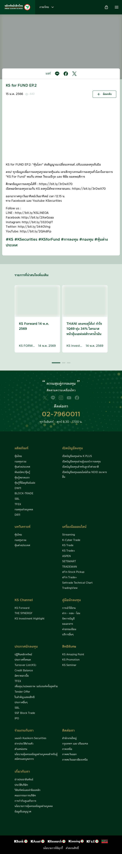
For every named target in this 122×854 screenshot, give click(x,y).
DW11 (18, 488)
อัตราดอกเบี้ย (22, 676)
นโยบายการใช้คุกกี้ (53, 848)
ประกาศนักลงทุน (26, 646)
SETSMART (69, 561)
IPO (17, 718)
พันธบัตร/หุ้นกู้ (22, 472)
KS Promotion (70, 660)
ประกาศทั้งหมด (23, 660)
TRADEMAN (69, 567)
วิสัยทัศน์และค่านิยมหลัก (28, 790)
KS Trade (67, 545)
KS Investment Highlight (30, 619)
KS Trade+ (68, 551)
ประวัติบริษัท (21, 785)
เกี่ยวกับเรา (22, 771)
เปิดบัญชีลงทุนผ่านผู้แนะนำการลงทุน (81, 461)
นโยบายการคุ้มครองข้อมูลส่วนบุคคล (34, 806)
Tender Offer (22, 692)
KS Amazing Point (73, 654)
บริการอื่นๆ (68, 634)
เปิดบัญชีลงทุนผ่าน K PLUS (77, 456)
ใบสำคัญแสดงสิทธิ (25, 697)
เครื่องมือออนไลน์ (74, 527)
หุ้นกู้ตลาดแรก (22, 478)
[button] (116, 7)
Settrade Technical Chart (77, 583)
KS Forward (22, 608)
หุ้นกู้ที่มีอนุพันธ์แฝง (25, 483)
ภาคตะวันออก (69, 754)
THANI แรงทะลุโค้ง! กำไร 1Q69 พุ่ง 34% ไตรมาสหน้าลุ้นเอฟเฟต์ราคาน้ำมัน (84, 329)
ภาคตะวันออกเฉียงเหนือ (75, 760)
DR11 (17, 515)
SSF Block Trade (25, 713)
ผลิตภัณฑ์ (21, 448)
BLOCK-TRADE (24, 493)
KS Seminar (69, 665)
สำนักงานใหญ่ (69, 738)
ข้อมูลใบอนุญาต (23, 811)
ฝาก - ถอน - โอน (71, 613)
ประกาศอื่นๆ (21, 702)
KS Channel (24, 600)
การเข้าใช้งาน (69, 608)
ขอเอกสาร (67, 624)
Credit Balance (24, 670)
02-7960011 (61, 414)
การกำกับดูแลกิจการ (25, 801)
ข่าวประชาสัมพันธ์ (24, 779)
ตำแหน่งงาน (21, 749)
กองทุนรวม (20, 461)
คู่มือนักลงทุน (71, 600)
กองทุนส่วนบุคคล (24, 509)
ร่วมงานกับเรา (24, 730)
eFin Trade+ (69, 577)
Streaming (68, 535)
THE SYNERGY (23, 613)
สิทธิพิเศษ (69, 646)
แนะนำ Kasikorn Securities (30, 738)
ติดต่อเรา (68, 730)
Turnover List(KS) (25, 665)
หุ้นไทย (18, 456)
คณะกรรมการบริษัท (25, 795)
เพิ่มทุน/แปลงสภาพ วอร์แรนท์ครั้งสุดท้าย (36, 686)
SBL (17, 499)
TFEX (18, 504)
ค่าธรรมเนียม (69, 629)
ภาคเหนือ (67, 749)
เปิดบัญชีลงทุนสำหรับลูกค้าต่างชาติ (80, 467)
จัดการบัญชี (68, 619)
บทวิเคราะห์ (22, 527)
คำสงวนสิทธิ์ (72, 848)
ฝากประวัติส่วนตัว (24, 744)
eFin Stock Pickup (73, 572)
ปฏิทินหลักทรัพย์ (23, 654)
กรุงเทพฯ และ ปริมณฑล (75, 744)
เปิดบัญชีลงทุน (72, 448)
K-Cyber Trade (71, 540)
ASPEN (66, 556)
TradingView (70, 588)
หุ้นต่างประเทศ (22, 467)
